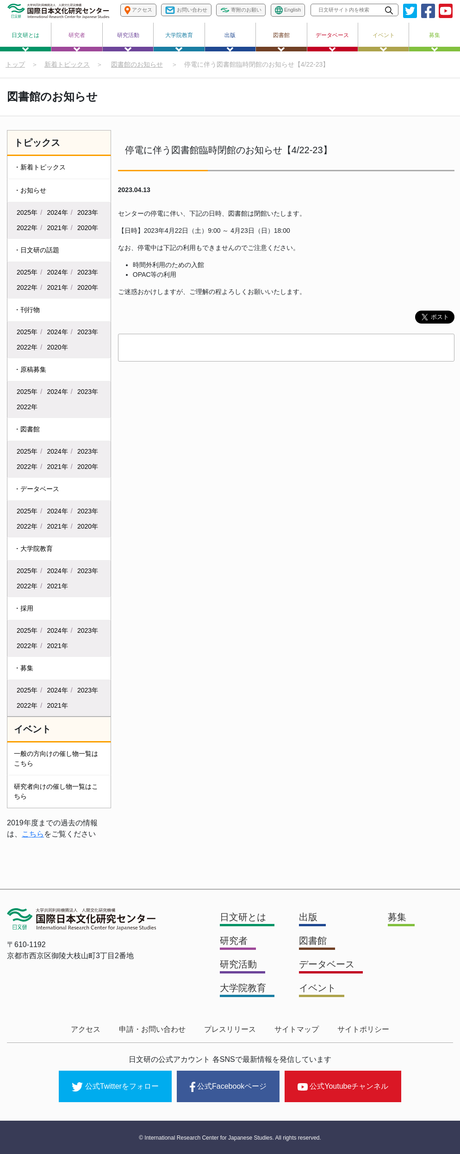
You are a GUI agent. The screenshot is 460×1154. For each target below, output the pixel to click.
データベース (332, 41)
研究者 (76, 41)
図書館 (281, 41)
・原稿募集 (30, 369)
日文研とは (25, 41)
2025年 (27, 212)
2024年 (57, 212)
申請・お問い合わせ (152, 1029)
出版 (230, 41)
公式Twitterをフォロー (115, 1087)
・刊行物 (27, 309)
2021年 (57, 227)
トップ (15, 64)
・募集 (23, 668)
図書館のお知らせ (137, 64)
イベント (384, 41)
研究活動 (128, 41)
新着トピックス (67, 64)
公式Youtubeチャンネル (343, 1086)
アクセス (85, 1029)
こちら (33, 834)
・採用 (23, 608)
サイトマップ (296, 1029)
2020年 (87, 227)
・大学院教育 (33, 548)
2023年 (87, 212)
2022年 (27, 227)
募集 (434, 41)
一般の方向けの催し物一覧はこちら (56, 758)
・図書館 (27, 429)
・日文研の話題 (36, 250)
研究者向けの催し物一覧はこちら (56, 791)
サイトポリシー (363, 1029)
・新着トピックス (40, 167)
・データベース (36, 489)
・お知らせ (30, 190)
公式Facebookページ (228, 1087)
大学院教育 (179, 41)
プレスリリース (230, 1029)
